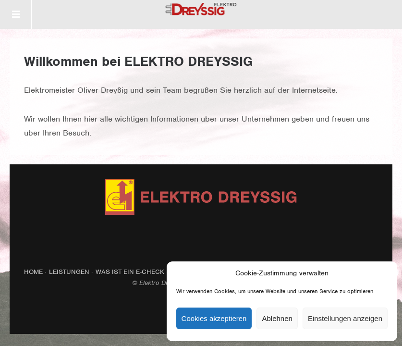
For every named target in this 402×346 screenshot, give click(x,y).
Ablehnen (277, 318)
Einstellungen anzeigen (345, 318)
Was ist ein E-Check (130, 272)
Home (33, 272)
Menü (16, 14)
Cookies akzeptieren (214, 318)
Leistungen (69, 272)
